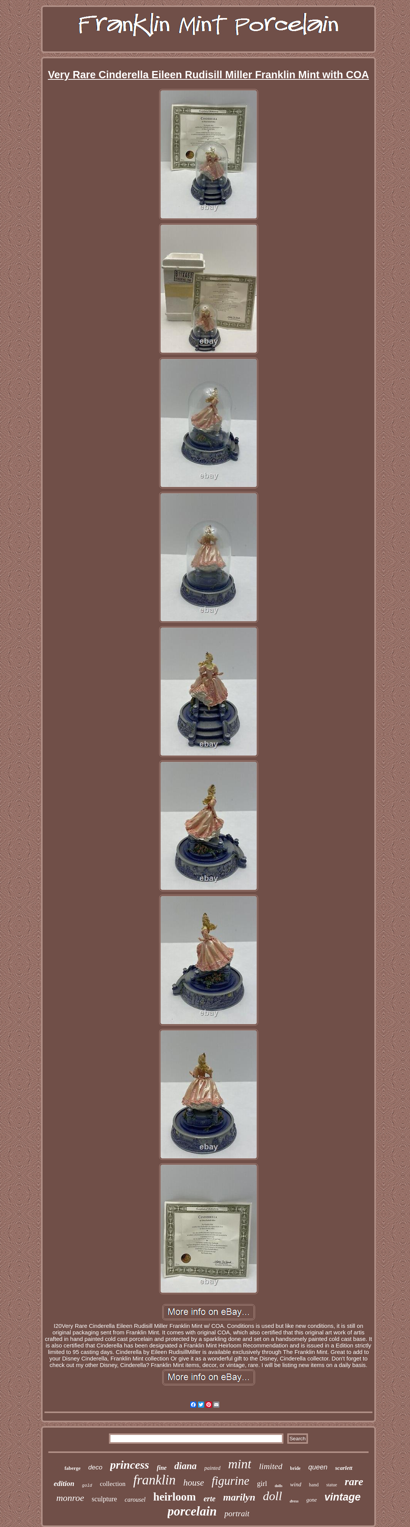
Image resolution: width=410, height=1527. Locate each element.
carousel (135, 1499)
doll (272, 1496)
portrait (236, 1513)
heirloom (174, 1497)
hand (314, 1484)
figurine (230, 1480)
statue (331, 1484)
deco (95, 1467)
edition (64, 1483)
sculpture (104, 1499)
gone (311, 1500)
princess (129, 1464)
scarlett (343, 1468)
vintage (342, 1497)
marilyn (239, 1497)
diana (185, 1466)
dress (294, 1501)
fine (162, 1467)
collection (112, 1483)
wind (295, 1484)
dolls (278, 1486)
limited (270, 1466)
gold (87, 1485)
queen (318, 1467)
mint (239, 1464)
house (193, 1482)
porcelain (192, 1511)
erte (210, 1498)
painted (212, 1468)
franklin (154, 1480)
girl (262, 1483)
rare (354, 1481)
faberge (72, 1468)
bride (295, 1468)
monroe (70, 1498)
